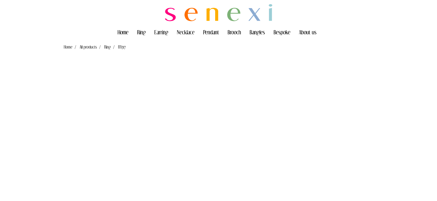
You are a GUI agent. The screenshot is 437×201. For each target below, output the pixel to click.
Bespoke (282, 32)
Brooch (234, 32)
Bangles (257, 32)
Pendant (211, 32)
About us (308, 32)
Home (123, 32)
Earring (161, 32)
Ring (141, 32)
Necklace (186, 32)
